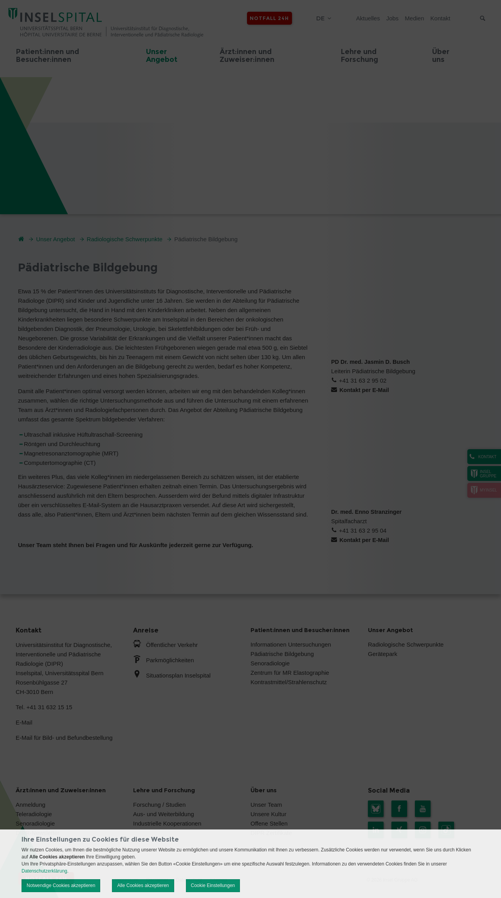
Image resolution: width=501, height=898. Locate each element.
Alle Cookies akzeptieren (143, 885)
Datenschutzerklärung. (45, 871)
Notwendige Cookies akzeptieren (61, 885)
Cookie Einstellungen (213, 885)
